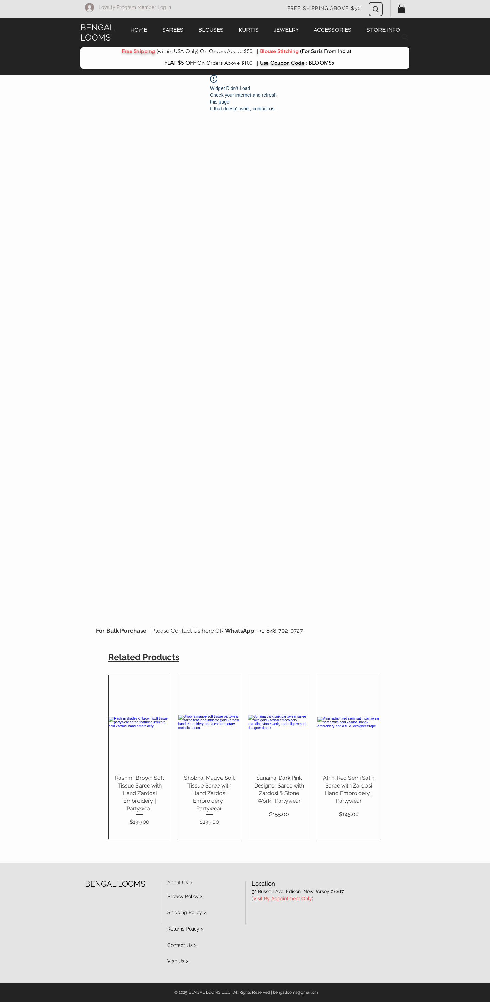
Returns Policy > (185, 929)
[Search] (376, 9)
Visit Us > (177, 961)
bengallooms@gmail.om (295, 992)
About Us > (179, 882)
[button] (401, 8)
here (208, 630)
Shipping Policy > (186, 912)
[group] (244, 757)
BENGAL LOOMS (97, 32)
